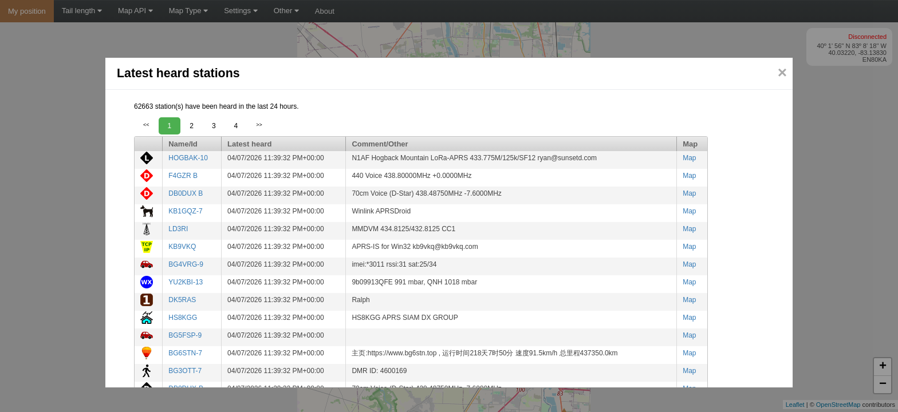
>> (259, 125)
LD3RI (178, 229)
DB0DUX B (185, 193)
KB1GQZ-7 (185, 211)
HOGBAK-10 (188, 158)
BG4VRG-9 (185, 264)
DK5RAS (182, 300)
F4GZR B (183, 176)
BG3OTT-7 (185, 371)
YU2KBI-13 (185, 282)
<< (146, 125)
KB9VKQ (182, 247)
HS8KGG (182, 318)
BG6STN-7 (185, 353)
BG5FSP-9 (185, 335)
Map (689, 158)
